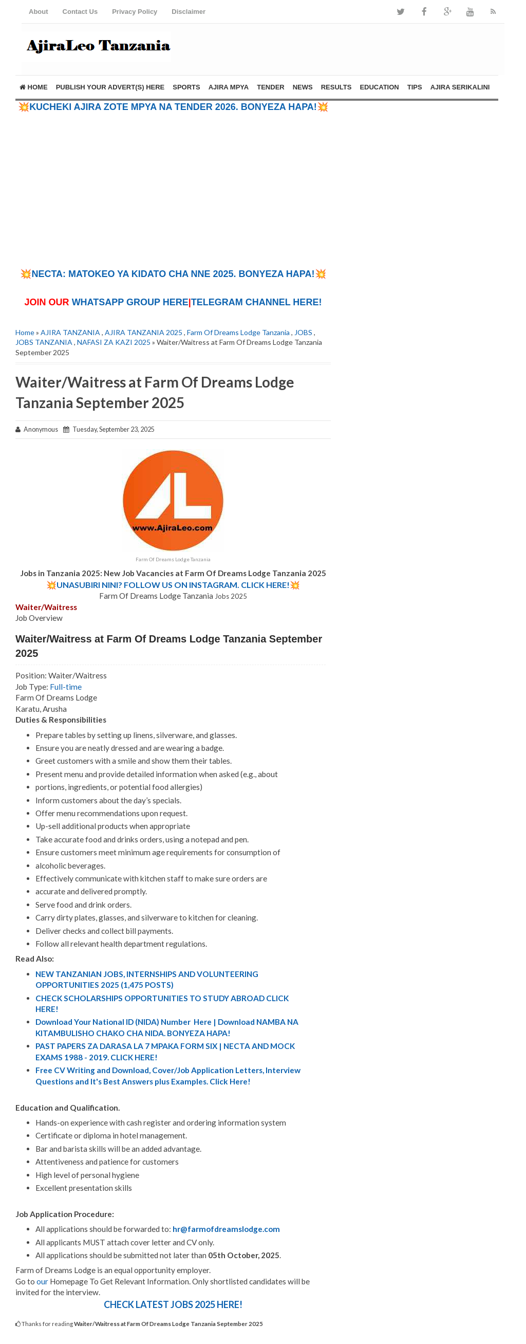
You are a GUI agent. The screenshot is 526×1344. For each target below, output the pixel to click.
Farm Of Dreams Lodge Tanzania (238, 332)
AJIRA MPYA (229, 87)
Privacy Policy (134, 11)
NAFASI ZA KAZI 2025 (114, 342)
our (42, 1281)
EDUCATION (379, 87)
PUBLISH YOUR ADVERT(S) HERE (110, 87)
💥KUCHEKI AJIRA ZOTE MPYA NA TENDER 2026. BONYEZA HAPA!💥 (173, 107)
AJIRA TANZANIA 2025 (143, 332)
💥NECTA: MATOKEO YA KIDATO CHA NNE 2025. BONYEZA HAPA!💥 (173, 274)
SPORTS (186, 87)
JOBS (303, 332)
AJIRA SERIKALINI (460, 87)
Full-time (66, 686)
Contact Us (80, 11)
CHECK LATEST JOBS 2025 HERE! (173, 1304)
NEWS (303, 87)
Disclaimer (188, 11)
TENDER (270, 87)
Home (34, 87)
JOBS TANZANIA (43, 342)
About (38, 11)
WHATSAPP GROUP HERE (130, 302)
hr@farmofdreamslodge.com (226, 1228)
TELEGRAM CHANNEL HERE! (256, 302)
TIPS (414, 87)
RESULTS (336, 87)
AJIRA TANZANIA (70, 332)
